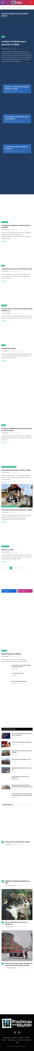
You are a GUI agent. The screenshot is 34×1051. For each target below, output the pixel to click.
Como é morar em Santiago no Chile (21, 759)
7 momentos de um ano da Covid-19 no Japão (16, 269)
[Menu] (3, 2)
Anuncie (27, 1037)
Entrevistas (5, 546)
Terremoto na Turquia (18, 673)
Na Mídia (20, 1037)
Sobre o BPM (6, 1037)
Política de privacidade (24, 1040)
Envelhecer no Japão (8, 348)
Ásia (3, 36)
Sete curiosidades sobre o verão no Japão (15, 470)
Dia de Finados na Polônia (11, 654)
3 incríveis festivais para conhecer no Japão (16, 510)
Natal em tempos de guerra (19, 681)
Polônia (4, 650)
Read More (4, 241)
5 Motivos (4, 222)
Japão (3, 345)
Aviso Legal (11, 1040)
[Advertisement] (17, 174)
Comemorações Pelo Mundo (9, 506)
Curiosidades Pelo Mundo (9, 466)
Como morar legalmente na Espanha (21, 742)
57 (22, 568)
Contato (4, 1040)
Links (17, 1042)
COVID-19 (4, 305)
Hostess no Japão (7, 549)
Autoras (14, 1037)
